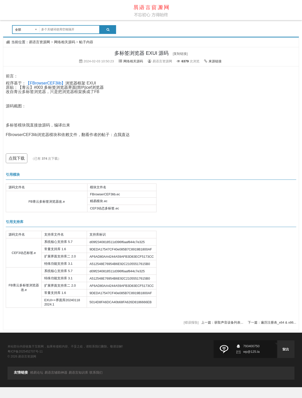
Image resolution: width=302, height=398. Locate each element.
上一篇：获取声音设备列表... (222, 322)
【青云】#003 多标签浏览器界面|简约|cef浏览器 (61, 87)
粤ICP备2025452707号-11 (25, 351)
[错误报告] (191, 322)
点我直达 (122, 134)
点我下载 (17, 158)
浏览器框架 (55, 83)
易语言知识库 (78, 372)
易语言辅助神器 (55, 372)
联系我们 (96, 372)
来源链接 (215, 61)
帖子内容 (86, 42)
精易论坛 (36, 372)
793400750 (251, 346)
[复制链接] (180, 54)
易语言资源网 (39, 42)
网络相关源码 (64, 42)
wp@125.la (251, 351)
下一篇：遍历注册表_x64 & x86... (272, 322)
